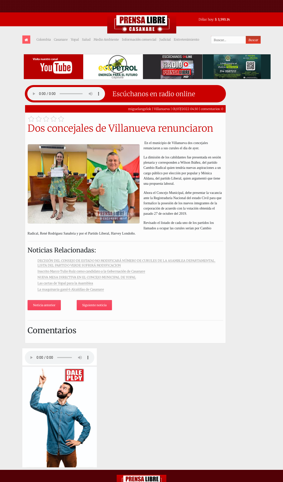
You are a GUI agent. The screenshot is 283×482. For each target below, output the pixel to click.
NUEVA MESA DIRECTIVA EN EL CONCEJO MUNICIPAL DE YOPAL (86, 277)
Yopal (75, 39)
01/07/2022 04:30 (185, 109)
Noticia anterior (44, 305)
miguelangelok (139, 109)
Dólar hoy (206, 19)
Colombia (43, 39)
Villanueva (162, 109)
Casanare (61, 39)
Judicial (165, 39)
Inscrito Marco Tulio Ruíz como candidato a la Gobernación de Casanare (91, 271)
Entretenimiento (186, 39)
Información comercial (139, 39)
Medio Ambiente (106, 39)
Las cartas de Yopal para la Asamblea (65, 283)
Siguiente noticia (94, 305)
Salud (86, 39)
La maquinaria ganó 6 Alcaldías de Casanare (70, 289)
